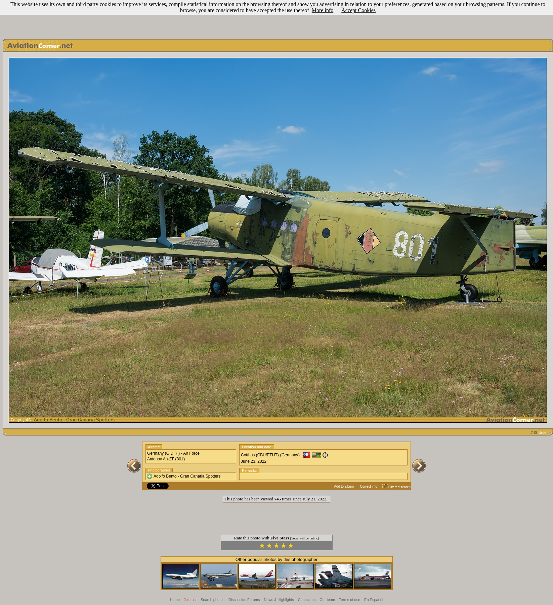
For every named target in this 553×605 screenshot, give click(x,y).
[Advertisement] (276, 18)
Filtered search (396, 487)
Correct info (368, 486)
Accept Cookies (358, 10)
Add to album (344, 486)
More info (322, 10)
